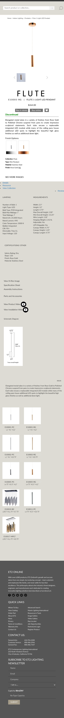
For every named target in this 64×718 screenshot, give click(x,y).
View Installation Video (16, 310)
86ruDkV (19, 691)
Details (5, 183)
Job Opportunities (34, 624)
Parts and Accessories (13, 296)
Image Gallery (32, 616)
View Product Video (15, 304)
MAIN (59, 381)
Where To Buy (13, 607)
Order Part (12, 613)
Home (9, 18)
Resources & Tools (34, 613)
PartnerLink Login (34, 626)
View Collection (9, 188)
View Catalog (13, 610)
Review (61, 191)
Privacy (10, 621)
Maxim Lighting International (38, 610)
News (10, 618)
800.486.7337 (29, 645)
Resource (7, 185)
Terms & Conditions (15, 624)
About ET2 (12, 616)
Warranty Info (13, 626)
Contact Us (12, 629)
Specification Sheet (12, 285)
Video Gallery (32, 618)
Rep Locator (32, 621)
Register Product (34, 629)
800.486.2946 (29, 642)
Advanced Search (34, 607)
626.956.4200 (29, 640)
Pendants (28, 18)
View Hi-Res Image (12, 281)
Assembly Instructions (13, 289)
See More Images (14, 177)
